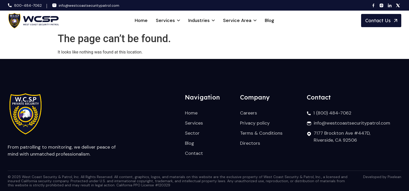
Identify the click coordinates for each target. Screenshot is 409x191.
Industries (201, 20)
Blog (269, 20)
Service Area (240, 20)
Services (168, 20)
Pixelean (394, 176)
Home (141, 20)
